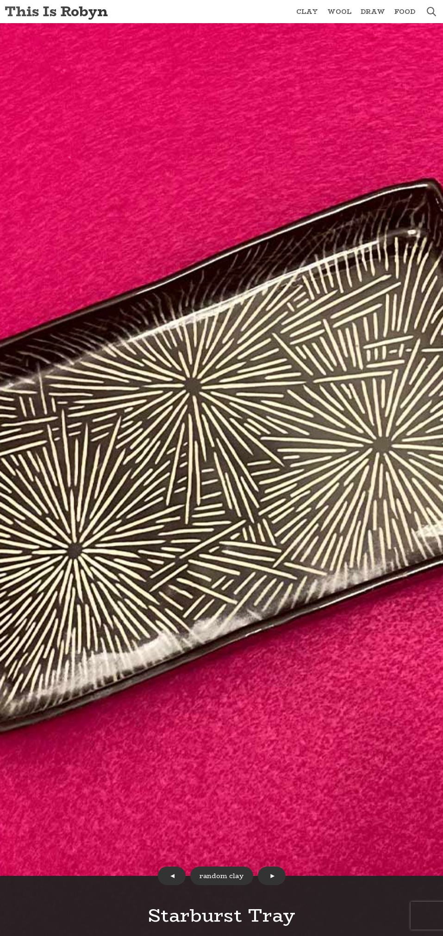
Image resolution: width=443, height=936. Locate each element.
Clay (307, 11)
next (272, 876)
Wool (339, 11)
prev (172, 876)
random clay (222, 876)
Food (404, 11)
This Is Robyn (56, 11)
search (431, 11)
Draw (373, 11)
